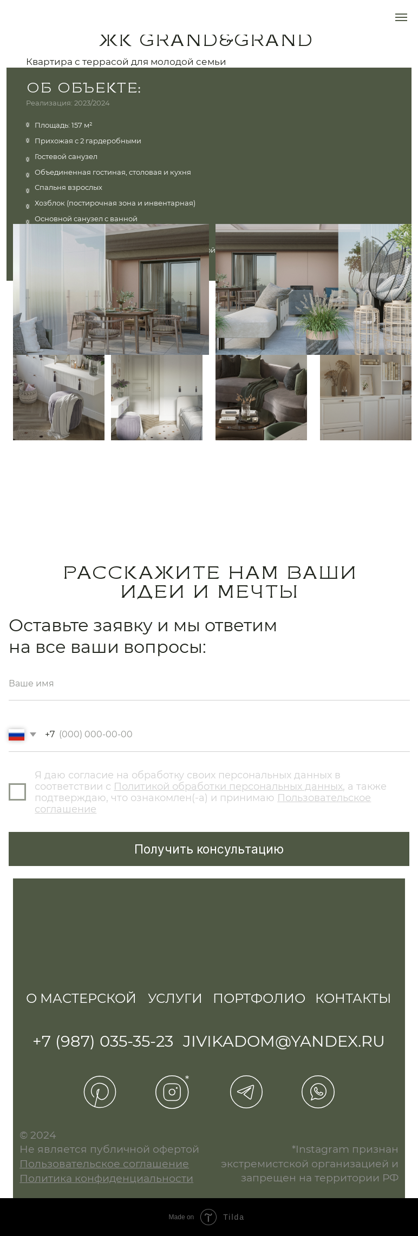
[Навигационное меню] (401, 17)
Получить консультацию (209, 849)
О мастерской (81, 998)
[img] (25, 977)
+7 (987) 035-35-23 (102, 1041)
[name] (209, 683)
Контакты (353, 998)
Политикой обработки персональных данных (228, 786)
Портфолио (259, 998)
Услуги (175, 998)
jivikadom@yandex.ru (284, 1041)
